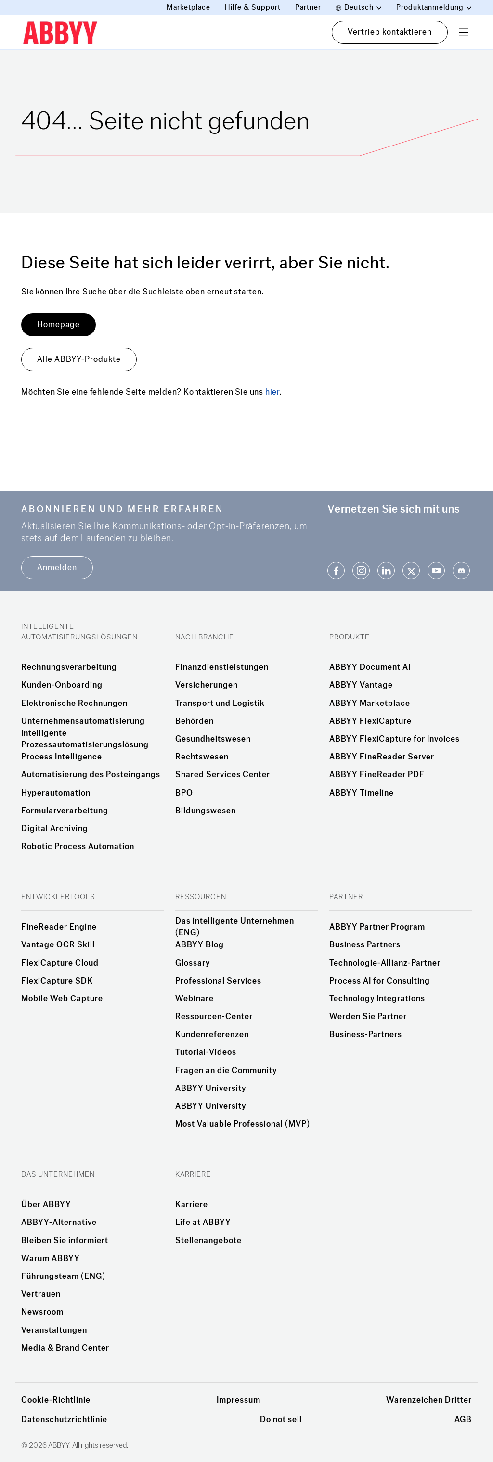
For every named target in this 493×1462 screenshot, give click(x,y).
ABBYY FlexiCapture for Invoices (394, 739)
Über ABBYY (46, 1204)
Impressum (238, 1400)
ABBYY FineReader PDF (377, 775)
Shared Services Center (222, 775)
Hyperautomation (56, 793)
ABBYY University (210, 1088)
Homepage (58, 324)
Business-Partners (365, 1034)
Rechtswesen (202, 757)
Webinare (194, 999)
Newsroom (42, 1312)
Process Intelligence (61, 757)
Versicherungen (206, 685)
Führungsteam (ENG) (63, 1276)
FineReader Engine (59, 927)
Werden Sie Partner (368, 1016)
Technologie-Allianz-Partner (385, 963)
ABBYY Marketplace (369, 703)
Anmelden (57, 567)
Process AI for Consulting (379, 981)
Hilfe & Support (253, 7)
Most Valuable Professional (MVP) (242, 1124)
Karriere (191, 1204)
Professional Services (218, 981)
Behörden (194, 721)
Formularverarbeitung (64, 811)
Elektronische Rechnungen (74, 703)
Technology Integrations (377, 999)
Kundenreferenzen (212, 1034)
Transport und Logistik (220, 703)
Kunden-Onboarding (62, 685)
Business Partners (365, 945)
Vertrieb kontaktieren (390, 32)
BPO (184, 793)
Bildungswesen (205, 811)
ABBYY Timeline (361, 793)
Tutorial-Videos (205, 1052)
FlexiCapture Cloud (60, 963)
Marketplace (188, 7)
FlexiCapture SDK (57, 981)
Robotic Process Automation (77, 846)
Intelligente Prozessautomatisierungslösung (85, 739)
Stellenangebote (208, 1240)
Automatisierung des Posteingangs (90, 775)
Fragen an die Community (226, 1070)
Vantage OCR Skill (58, 945)
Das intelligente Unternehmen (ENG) (234, 927)
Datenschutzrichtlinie (64, 1419)
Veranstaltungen (54, 1330)
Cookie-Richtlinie (56, 1400)
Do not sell (281, 1419)
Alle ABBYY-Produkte (79, 359)
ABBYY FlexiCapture (370, 721)
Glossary (192, 963)
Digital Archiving (54, 828)
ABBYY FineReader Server (381, 757)
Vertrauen (41, 1294)
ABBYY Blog (199, 945)
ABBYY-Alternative (59, 1222)
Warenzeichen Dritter (429, 1400)
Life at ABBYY (203, 1222)
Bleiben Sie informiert (64, 1240)
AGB (463, 1419)
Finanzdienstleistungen (222, 667)
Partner (308, 7)
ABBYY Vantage (361, 685)
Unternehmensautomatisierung (83, 721)
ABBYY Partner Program (377, 927)
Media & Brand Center (65, 1348)
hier (272, 392)
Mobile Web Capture (62, 999)
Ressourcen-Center (214, 1016)
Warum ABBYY (50, 1258)
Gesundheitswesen (213, 739)
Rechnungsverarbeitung (69, 667)
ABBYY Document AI (370, 667)
